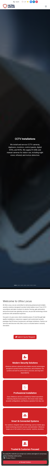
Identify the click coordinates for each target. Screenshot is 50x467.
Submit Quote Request (25, 337)
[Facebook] (31, 2)
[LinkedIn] (34, 2)
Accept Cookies (25, 462)
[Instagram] (36, 2)
